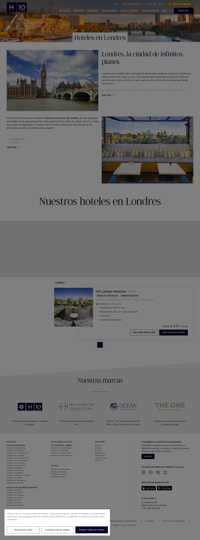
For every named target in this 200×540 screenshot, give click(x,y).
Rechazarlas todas (23, 530)
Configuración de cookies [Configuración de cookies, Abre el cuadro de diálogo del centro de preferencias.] (57, 530)
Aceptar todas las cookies (91, 530)
